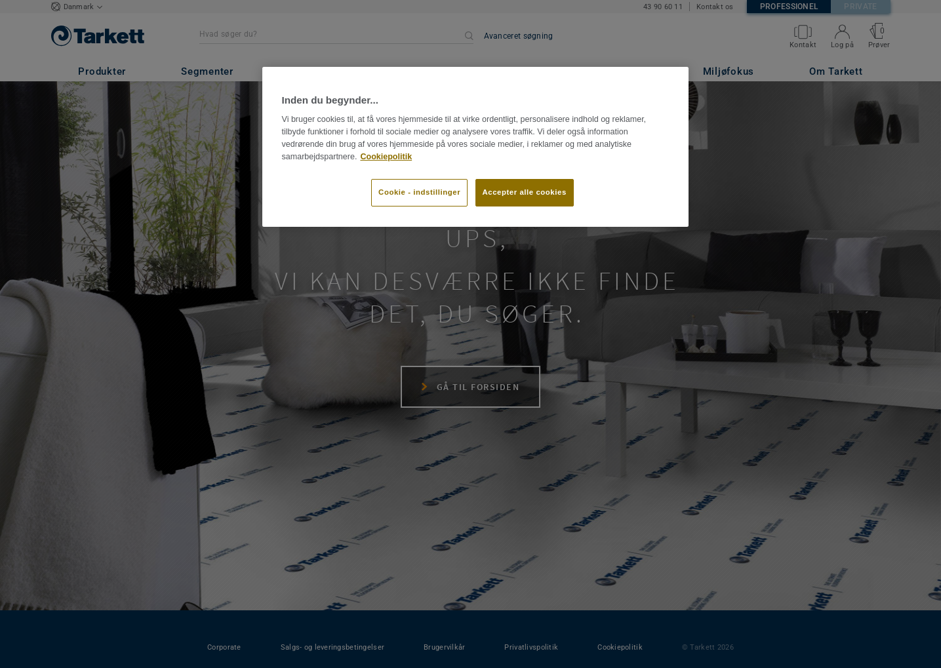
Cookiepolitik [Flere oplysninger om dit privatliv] (386, 156)
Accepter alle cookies (525, 192)
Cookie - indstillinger (419, 192)
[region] (475, 147)
